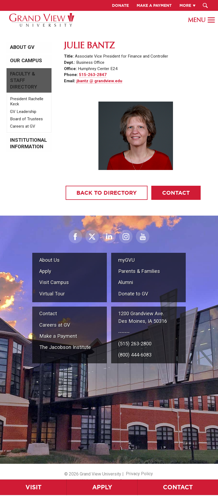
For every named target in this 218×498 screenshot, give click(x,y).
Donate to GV (133, 294)
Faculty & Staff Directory (23, 80)
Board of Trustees (26, 118)
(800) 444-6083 (135, 355)
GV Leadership (23, 111)
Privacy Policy (139, 473)
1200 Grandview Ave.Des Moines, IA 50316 (142, 317)
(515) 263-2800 (135, 343)
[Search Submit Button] (205, 5)
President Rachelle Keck (26, 101)
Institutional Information (28, 143)
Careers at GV (22, 126)
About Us (49, 260)
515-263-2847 (93, 74)
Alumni (125, 282)
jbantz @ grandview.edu (99, 80)
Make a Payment (58, 336)
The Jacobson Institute (65, 347)
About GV (22, 47)
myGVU (126, 260)
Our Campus (26, 61)
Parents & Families (139, 271)
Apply (102, 487)
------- (124, 332)
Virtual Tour (52, 294)
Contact (178, 487)
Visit (33, 487)
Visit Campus (54, 282)
